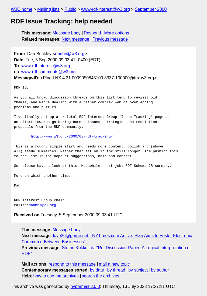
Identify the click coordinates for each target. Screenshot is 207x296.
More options (116, 33)
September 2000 (151, 9)
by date (97, 270)
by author (160, 270)
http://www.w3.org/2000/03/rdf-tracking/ (72, 136)
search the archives (100, 276)
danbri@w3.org (69, 53)
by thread (116, 270)
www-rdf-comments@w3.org (48, 71)
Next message (75, 39)
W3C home (21, 9)
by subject (138, 270)
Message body (67, 33)
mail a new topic (114, 264)
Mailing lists (48, 9)
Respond (92, 33)
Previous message (110, 39)
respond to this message (72, 264)
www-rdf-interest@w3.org (105, 9)
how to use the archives (56, 276)
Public (70, 9)
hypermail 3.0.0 (85, 286)
